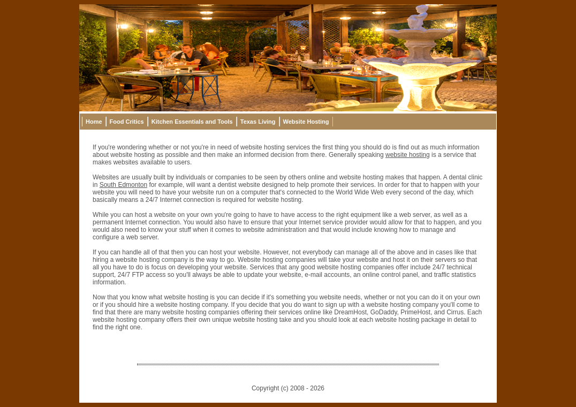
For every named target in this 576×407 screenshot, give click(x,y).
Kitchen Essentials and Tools (192, 121)
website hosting (407, 155)
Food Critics (127, 121)
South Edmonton (123, 185)
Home (94, 121)
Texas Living (258, 121)
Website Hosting (306, 121)
